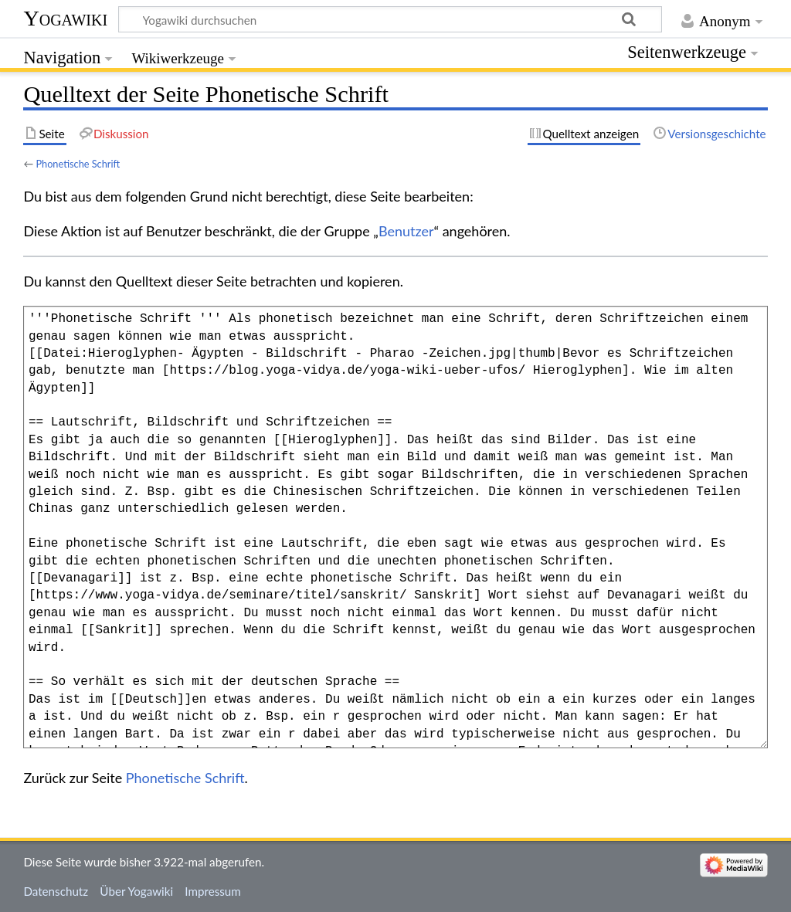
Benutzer (406, 230)
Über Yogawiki (136, 891)
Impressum (213, 891)
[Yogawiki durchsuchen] (390, 19)
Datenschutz (55, 891)
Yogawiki (65, 18)
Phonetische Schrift (78, 164)
